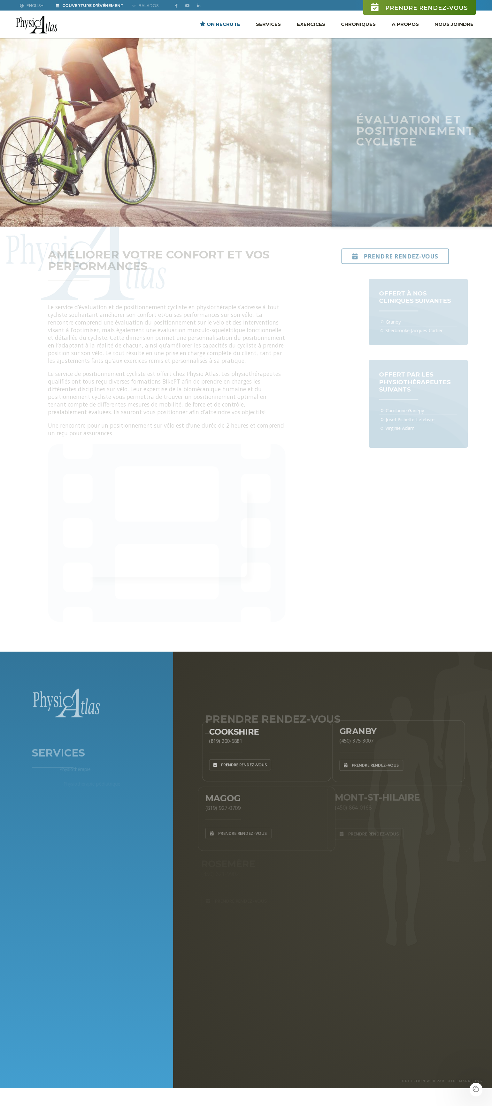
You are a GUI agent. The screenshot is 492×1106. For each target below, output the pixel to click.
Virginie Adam (406, 428)
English (31, 5)
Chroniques (358, 24)
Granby (399, 322)
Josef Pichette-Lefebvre (416, 419)
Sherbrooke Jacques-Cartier (420, 330)
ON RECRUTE (220, 24)
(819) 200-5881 (220, 740)
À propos (405, 24)
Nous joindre (453, 24)
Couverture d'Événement (89, 5)
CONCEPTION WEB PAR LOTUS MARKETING (441, 1081)
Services (268, 24)
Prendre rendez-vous (419, 7)
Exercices (311, 24)
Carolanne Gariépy (411, 410)
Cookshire (230, 729)
